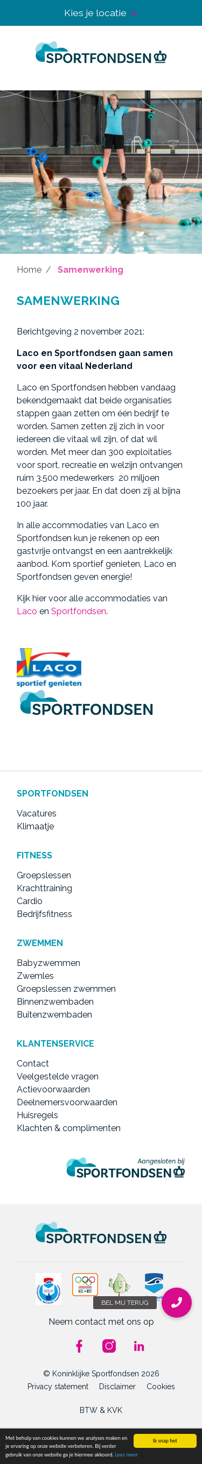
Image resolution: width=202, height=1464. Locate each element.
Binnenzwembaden (55, 1002)
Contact (33, 1063)
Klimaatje (35, 826)
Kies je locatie (101, 12)
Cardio (30, 901)
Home (29, 270)
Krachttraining (44, 888)
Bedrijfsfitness (44, 914)
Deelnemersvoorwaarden (67, 1102)
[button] (177, 1303)
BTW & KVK (101, 1410)
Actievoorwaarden (53, 1089)
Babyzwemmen (48, 963)
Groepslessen (44, 875)
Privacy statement (57, 1386)
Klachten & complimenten (69, 1128)
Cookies (161, 1386)
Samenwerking (90, 270)
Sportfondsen (78, 611)
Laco (27, 611)
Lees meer (126, 1454)
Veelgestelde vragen (58, 1076)
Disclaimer (117, 1386)
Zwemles (35, 976)
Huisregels (37, 1115)
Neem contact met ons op (101, 1322)
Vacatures (37, 813)
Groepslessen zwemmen (66, 989)
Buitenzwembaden (54, 1015)
